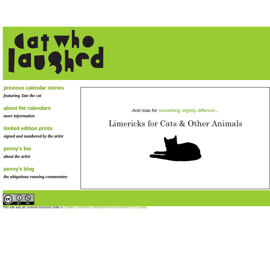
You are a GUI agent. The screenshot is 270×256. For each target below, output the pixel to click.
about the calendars (27, 108)
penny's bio (17, 148)
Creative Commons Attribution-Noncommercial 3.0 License (105, 207)
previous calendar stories (34, 88)
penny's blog (19, 169)
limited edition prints (28, 128)
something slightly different (187, 110)
